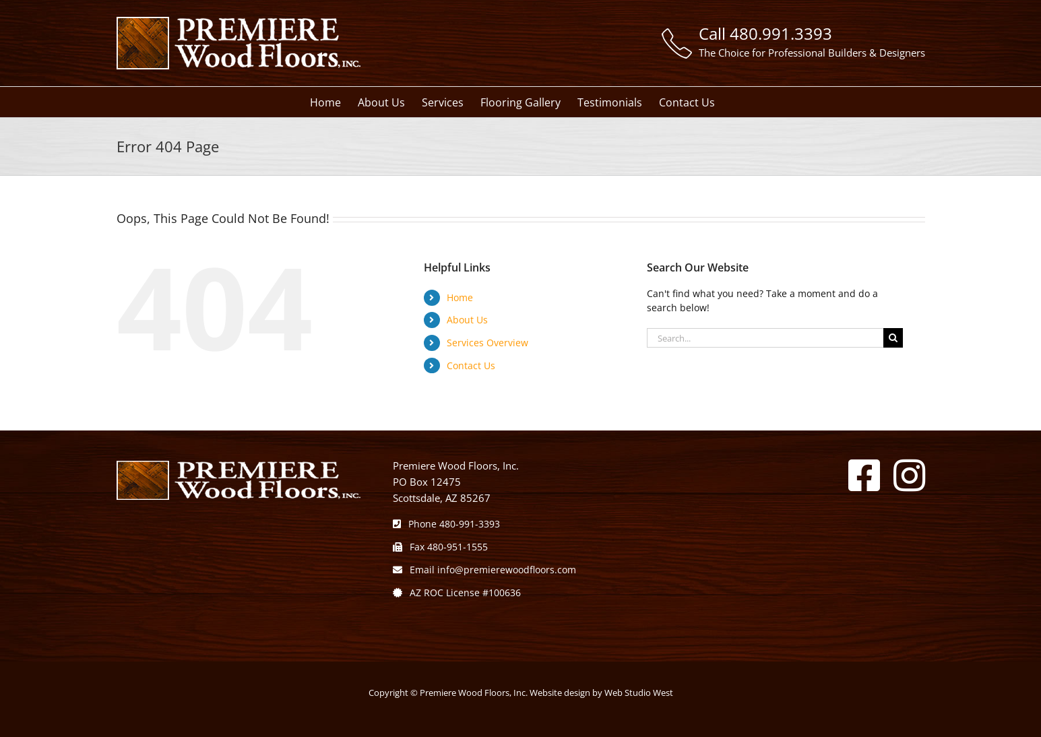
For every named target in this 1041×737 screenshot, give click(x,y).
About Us (467, 319)
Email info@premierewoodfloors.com (484, 569)
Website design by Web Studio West (601, 692)
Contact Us (471, 365)
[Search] (893, 338)
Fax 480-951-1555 (440, 546)
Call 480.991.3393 (765, 33)
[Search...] (765, 338)
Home (460, 297)
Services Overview (487, 342)
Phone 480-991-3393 (446, 523)
